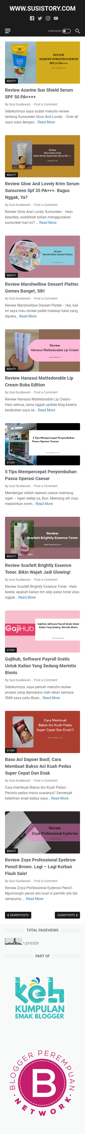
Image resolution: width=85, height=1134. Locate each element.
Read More (46, 122)
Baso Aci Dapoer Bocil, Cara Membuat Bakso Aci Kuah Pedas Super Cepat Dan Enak (38, 766)
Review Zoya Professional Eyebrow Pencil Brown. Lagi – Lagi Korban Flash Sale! (40, 866)
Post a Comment (46, 104)
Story (11, 462)
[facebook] (32, 18)
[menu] (10, 31)
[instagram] (48, 18)
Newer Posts (19, 915)
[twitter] (40, 18)
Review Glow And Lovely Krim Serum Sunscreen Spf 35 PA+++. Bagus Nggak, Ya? (42, 190)
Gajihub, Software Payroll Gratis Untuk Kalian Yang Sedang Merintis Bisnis (40, 665)
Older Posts (66, 915)
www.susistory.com (43, 8)
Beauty (11, 81)
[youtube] (56, 18)
